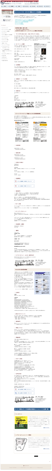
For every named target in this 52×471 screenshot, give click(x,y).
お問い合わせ (4, 57)
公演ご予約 (4, 55)
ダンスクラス (26, 6)
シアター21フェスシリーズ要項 (23, 435)
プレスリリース (4, 58)
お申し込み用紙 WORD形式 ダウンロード (23, 393)
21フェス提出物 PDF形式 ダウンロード (23, 186)
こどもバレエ (41, 6)
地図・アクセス (4, 43)
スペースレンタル (5, 41)
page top (49, 461)
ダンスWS (33, 6)
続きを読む (47, 427)
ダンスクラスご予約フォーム (6, 53)
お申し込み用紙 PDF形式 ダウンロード (23, 389)
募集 (19, 6)
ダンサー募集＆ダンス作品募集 (7, 34)
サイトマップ (26, 465)
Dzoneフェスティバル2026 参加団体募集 (21, 21)
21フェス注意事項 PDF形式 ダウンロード (23, 181)
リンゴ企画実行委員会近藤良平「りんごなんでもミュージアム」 (7, 50)
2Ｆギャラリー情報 (5, 39)
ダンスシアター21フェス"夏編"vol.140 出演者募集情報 (23, 20)
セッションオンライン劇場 (6, 29)
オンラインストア (5, 27)
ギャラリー (47, 6)
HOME (5, 6)
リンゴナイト (19, 414)
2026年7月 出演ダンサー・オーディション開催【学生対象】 (24, 19)
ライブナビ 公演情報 (5, 31)
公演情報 (12, 6)
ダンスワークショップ (5, 36)
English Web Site (5, 60)
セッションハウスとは (5, 44)
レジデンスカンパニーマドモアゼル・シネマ (5, 47)
